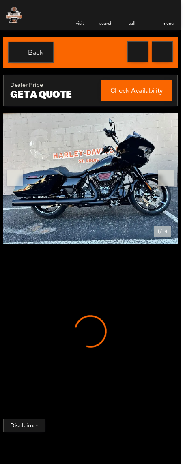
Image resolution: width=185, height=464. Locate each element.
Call (132, 23)
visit (80, 23)
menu (168, 23)
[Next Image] (166, 178)
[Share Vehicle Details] (162, 51)
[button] (80, 14)
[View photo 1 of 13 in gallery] (90, 178)
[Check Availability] (136, 90)
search (105, 23)
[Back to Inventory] (31, 52)
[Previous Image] (15, 178)
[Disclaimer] (24, 425)
